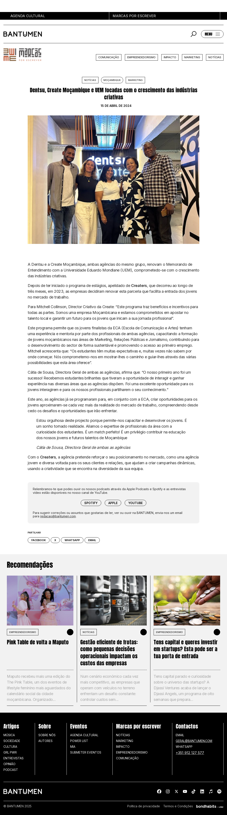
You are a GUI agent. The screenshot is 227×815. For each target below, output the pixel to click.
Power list (79, 741)
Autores (45, 741)
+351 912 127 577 (190, 753)
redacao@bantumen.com (58, 516)
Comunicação (108, 57)
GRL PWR (10, 752)
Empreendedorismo (141, 57)
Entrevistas (13, 758)
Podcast (10, 770)
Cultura (10, 746)
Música (9, 735)
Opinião (9, 764)
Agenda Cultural (84, 735)
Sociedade (11, 741)
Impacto (170, 57)
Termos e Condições (178, 806)
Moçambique (112, 80)
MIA (72, 746)
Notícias (214, 57)
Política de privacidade (143, 806)
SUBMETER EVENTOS (85, 752)
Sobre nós (47, 735)
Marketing (192, 57)
